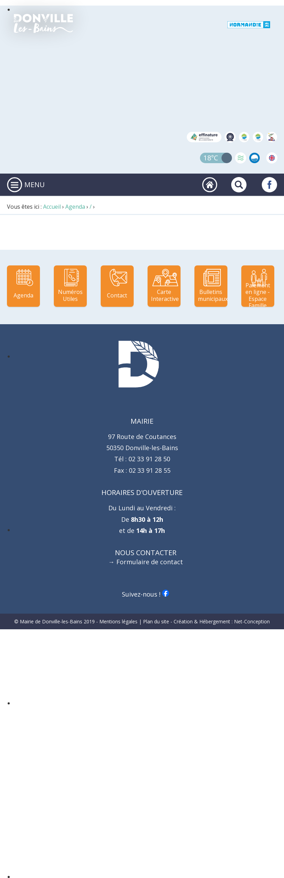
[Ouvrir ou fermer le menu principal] (14, 184)
